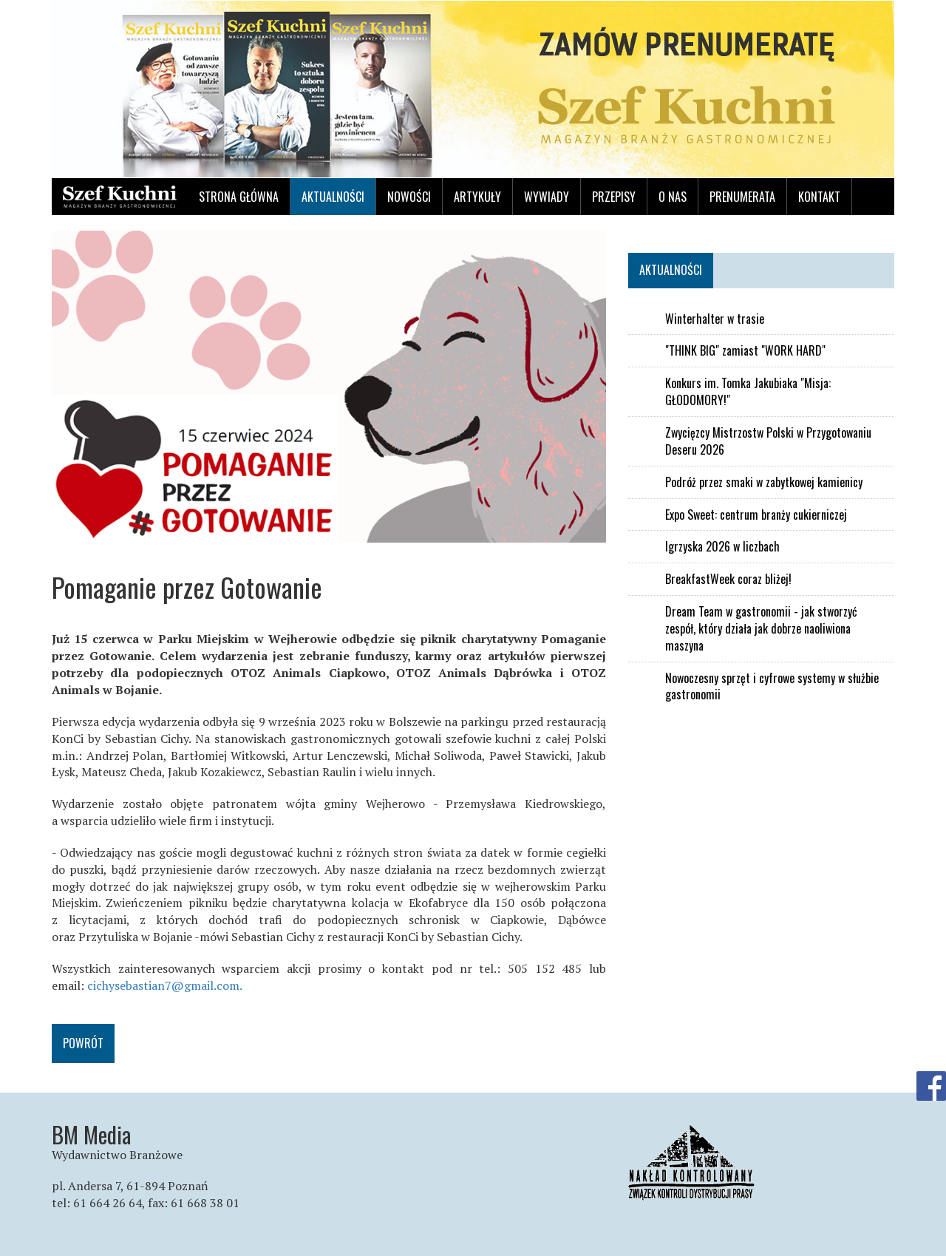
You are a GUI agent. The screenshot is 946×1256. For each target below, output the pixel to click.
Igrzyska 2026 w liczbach (722, 546)
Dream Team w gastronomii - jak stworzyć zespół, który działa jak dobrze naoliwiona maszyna (761, 628)
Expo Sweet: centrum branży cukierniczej (756, 514)
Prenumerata (742, 197)
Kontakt (819, 197)
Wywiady (546, 197)
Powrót (83, 1043)
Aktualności (333, 197)
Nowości (409, 197)
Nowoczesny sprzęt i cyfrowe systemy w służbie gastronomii (772, 687)
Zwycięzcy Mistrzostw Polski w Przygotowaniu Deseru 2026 (768, 441)
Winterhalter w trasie (714, 318)
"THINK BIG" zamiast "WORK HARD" (745, 350)
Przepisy (614, 197)
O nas (673, 197)
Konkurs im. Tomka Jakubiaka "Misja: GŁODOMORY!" (748, 392)
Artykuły (477, 197)
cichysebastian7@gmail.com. (164, 985)
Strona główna (239, 197)
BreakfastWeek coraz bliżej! (728, 579)
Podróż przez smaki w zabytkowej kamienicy (763, 482)
